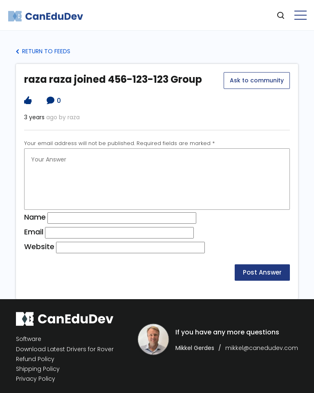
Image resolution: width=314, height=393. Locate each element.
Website (39, 246)
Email (33, 232)
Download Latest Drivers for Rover (65, 349)
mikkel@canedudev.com (261, 348)
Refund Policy (35, 359)
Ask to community (257, 80)
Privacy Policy (35, 379)
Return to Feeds (43, 51)
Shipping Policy (38, 369)
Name (35, 217)
